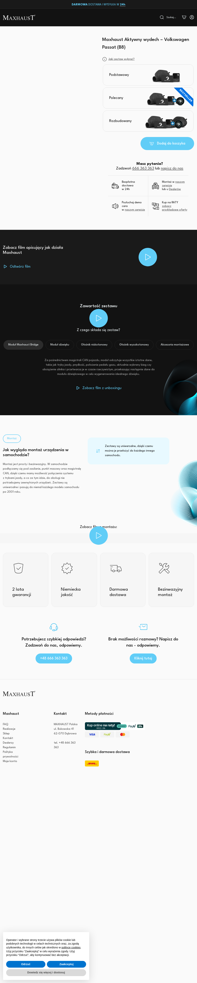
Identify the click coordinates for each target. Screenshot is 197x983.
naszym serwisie (135, 209)
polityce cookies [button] (71, 947)
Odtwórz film (20, 266)
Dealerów (175, 189)
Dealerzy (8, 742)
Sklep (6, 733)
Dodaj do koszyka (171, 143)
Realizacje (9, 729)
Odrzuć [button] (25, 964)
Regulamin (9, 747)
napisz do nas (172, 168)
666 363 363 (143, 168)
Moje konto (10, 761)
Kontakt (8, 738)
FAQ (5, 724)
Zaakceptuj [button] (66, 964)
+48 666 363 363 (53, 658)
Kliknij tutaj (143, 658)
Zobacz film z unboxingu (101, 388)
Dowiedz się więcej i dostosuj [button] (46, 972)
